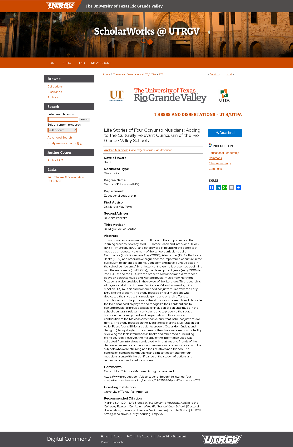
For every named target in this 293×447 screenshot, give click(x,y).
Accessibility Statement (171, 436)
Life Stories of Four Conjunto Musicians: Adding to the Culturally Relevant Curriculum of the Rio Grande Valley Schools (152, 135)
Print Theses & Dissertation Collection (66, 179)
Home (106, 74)
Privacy (105, 442)
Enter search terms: (61, 114)
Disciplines (55, 92)
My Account (144, 436)
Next (229, 74)
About (117, 436)
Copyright (118, 442)
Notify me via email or (65, 143)
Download (225, 133)
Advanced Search (60, 137)
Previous (214, 74)
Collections (55, 86)
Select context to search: (64, 124)
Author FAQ (55, 160)
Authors (53, 97)
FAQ (129, 436)
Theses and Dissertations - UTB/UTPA (134, 74)
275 (161, 74)
